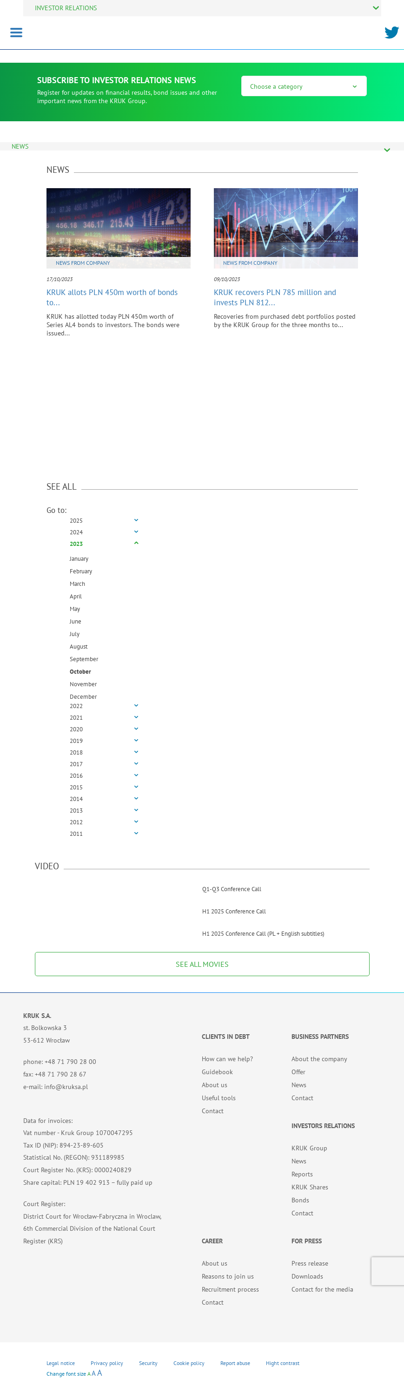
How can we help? (227, 1059)
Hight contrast (282, 1362)
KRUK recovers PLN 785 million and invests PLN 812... (275, 297)
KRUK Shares (309, 1187)
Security (148, 1362)
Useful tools (219, 1098)
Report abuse (235, 1362)
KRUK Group (309, 1148)
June (75, 621)
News (298, 1085)
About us (214, 1085)
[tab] (202, 521)
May (75, 609)
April (76, 596)
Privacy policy (107, 1362)
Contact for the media (322, 1289)
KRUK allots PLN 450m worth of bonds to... (112, 297)
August (78, 646)
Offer (298, 1072)
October (80, 672)
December (83, 697)
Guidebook (217, 1072)
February (81, 571)
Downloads (307, 1276)
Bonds (300, 1200)
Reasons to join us (228, 1276)
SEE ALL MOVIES (202, 964)
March (77, 584)
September (84, 659)
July (74, 634)
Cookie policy (189, 1362)
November (83, 684)
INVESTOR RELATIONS (66, 8)
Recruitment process (230, 1289)
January (79, 559)
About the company (319, 1059)
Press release (309, 1263)
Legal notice (60, 1362)
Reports (302, 1174)
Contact (213, 1111)
